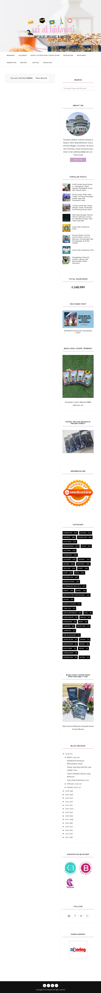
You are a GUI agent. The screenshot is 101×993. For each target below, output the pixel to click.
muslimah (67, 542)
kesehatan (82, 537)
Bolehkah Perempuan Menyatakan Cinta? (78, 332)
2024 (67, 795)
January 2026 (72, 787)
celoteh (66, 568)
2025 (67, 791)
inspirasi (81, 564)
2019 (67, 812)
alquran (67, 559)
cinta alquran (69, 635)
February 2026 (73, 784)
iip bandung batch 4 (72, 586)
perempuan (68, 657)
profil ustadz (69, 604)
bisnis (82, 644)
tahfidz (66, 626)
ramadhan (67, 622)
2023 (67, 798)
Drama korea (68, 582)
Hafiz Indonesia (70, 613)
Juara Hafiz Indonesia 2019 (83, 250)
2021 (67, 805)
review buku (68, 546)
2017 (67, 819)
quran (82, 657)
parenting (67, 533)
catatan (67, 550)
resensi (82, 559)
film (86, 613)
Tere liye (67, 608)
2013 (67, 834)
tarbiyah (67, 630)
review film (68, 577)
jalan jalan (68, 639)
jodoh (82, 639)
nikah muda (68, 644)
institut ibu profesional (74, 595)
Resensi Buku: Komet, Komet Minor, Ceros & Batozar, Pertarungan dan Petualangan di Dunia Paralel (82, 239)
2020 (67, 809)
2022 (67, 802)
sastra (83, 533)
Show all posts (41, 78)
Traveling (67, 555)
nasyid (83, 617)
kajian (66, 599)
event (80, 568)
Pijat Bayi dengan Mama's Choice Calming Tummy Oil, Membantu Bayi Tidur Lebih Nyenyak (82, 218)
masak (81, 648)
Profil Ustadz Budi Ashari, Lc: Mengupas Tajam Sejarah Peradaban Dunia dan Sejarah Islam (82, 187)
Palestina (81, 626)
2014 (67, 830)
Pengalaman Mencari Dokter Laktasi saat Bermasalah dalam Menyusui (80, 260)
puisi (77, 573)
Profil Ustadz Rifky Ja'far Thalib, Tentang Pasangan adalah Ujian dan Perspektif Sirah (82, 197)
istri (65, 573)
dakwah (66, 537)
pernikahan (68, 653)
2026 (67, 754)
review (66, 564)
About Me (78, 160)
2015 (67, 827)
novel (78, 590)
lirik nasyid (68, 617)
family (66, 590)
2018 (67, 816)
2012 (67, 837)
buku (81, 622)
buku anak (67, 648)
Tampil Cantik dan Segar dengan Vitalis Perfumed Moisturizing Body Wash (82, 207)
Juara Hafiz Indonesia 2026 (80, 228)
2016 (67, 823)
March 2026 (72, 757)
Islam (84, 546)
